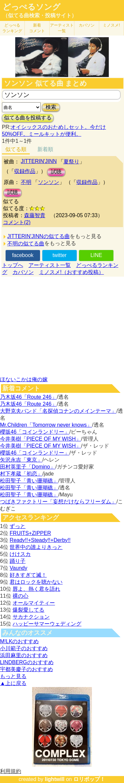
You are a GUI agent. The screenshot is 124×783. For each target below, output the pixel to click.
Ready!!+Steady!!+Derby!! (40, 540)
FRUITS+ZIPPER (30, 533)
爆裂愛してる (28, 610)
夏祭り (71, 161)
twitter (60, 255)
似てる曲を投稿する (28, 118)
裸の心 (20, 596)
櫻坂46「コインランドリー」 (34, 432)
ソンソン (48, 182)
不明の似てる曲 (25, 243)
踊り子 (17, 561)
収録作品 (24, 171)
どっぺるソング (32, 7)
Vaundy (18, 568)
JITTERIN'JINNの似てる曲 (38, 236)
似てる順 (15, 149)
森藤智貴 (34, 215)
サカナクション (31, 617)
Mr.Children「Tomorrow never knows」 (46, 425)
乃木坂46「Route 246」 (28, 397)
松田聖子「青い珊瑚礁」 (29, 480)
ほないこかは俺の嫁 (24, 379)
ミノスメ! (111, 25)
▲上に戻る (13, 683)
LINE (96, 255)
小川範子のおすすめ (24, 648)
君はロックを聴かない (36, 582)
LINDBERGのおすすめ (27, 662)
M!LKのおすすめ (19, 641)
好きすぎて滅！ (28, 575)
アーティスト (62, 28)
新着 (37, 28)
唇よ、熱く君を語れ (36, 589)
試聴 (56, 172)
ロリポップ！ (89, 779)
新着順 (45, 149)
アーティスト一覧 (49, 265)
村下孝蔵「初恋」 (21, 474)
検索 (51, 107)
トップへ (12, 265)
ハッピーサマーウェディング (47, 624)
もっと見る (13, 676)
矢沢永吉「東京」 (21, 460)
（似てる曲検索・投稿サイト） (40, 15)
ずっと (17, 526)
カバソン (87, 25)
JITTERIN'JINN (39, 161)
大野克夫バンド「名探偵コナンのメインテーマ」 (58, 411)
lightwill (54, 779)
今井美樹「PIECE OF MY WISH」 (40, 439)
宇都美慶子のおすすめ (26, 669)
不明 (26, 182)
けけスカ (20, 554)
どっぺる (12, 28)
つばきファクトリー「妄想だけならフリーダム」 (58, 501)
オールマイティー (34, 603)
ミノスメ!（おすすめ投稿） (71, 272)
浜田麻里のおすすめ (24, 655)
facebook (22, 255)
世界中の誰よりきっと (36, 547)
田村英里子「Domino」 (27, 467)
